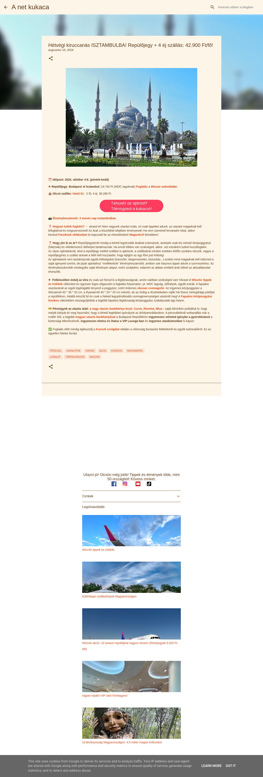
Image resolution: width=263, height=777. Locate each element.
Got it (231, 766)
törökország (75, 357)
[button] (50, 58)
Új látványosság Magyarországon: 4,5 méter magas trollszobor (122, 742)
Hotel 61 (78, 193)
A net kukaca (30, 7)
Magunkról (136, 234)
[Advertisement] (131, 431)
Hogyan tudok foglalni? (69, 226)
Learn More (211, 766)
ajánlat (55, 357)
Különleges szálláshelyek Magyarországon (109, 596)
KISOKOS (116, 350)
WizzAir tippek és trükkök (98, 549)
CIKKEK (90, 350)
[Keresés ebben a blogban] (238, 7)
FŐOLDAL (55, 350)
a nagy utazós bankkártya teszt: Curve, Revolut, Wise (126, 308)
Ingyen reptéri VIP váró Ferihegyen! (105, 695)
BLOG (102, 350)
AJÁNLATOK (73, 350)
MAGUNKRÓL (135, 350)
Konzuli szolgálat (107, 329)
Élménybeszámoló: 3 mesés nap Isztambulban (84, 218)
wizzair (95, 357)
